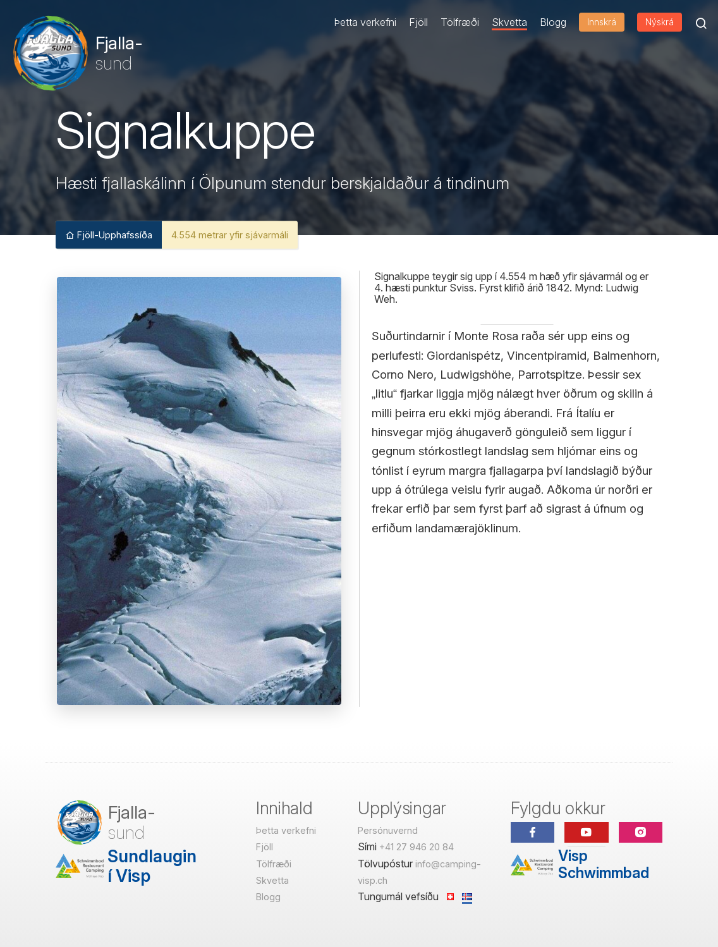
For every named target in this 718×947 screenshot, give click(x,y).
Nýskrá (659, 21)
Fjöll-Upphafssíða (108, 234)
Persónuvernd (388, 830)
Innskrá (601, 21)
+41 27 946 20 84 (416, 846)
